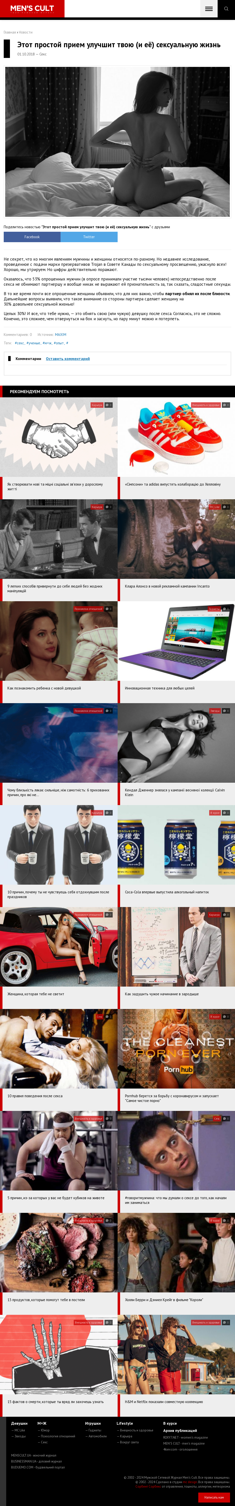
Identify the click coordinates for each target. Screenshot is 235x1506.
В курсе (170, 1423)
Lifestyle (125, 1423)
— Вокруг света (128, 1442)
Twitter (89, 236)
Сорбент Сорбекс (148, 1486)
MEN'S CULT (184, 1443)
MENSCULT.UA (33, 1455)
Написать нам (214, 1497)
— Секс (42, 1442)
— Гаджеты (93, 1430)
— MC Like (18, 1430)
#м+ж (47, 343)
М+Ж (41, 1423)
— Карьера (124, 1436)
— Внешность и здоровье (135, 1430)
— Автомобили (96, 1436)
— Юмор (43, 1430)
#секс (19, 343)
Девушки (19, 1423)
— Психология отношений (56, 1436)
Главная (10, 32)
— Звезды (18, 1436)
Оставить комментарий (68, 358)
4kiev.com (180, 1449)
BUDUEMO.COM (38, 1467)
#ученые (33, 343)
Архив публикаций (180, 1430)
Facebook (32, 236)
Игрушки (93, 1423)
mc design (190, 1482)
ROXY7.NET (185, 1437)
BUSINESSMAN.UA (36, 1461)
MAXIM (60, 334)
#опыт (59, 343)
